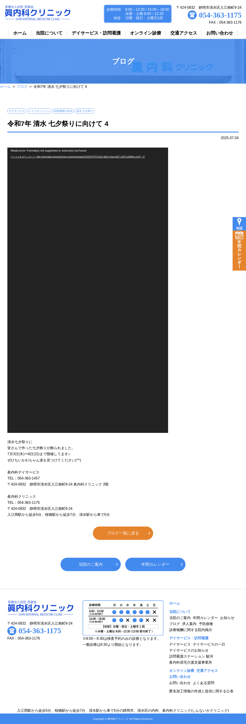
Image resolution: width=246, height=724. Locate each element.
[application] (87, 290)
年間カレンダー (155, 564)
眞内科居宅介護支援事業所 (190, 662)
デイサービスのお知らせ (188, 650)
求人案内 (189, 624)
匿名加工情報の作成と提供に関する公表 (201, 691)
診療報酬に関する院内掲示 (190, 630)
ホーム (5, 86)
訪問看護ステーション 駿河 (191, 656)
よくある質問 (203, 683)
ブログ (22, 86)
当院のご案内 (91, 564)
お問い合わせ (180, 683)
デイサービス (180, 644)
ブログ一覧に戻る (123, 533)
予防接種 (206, 624)
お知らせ (227, 618)
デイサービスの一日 (209, 644)
